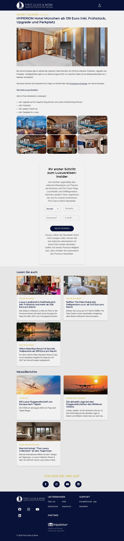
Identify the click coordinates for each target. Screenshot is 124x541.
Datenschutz (53, 506)
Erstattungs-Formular (78, 83)
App (95, 502)
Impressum (66, 506)
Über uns (51, 502)
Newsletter (83, 506)
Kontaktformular (85, 502)
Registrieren (62, 228)
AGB (64, 502)
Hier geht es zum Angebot (27, 90)
